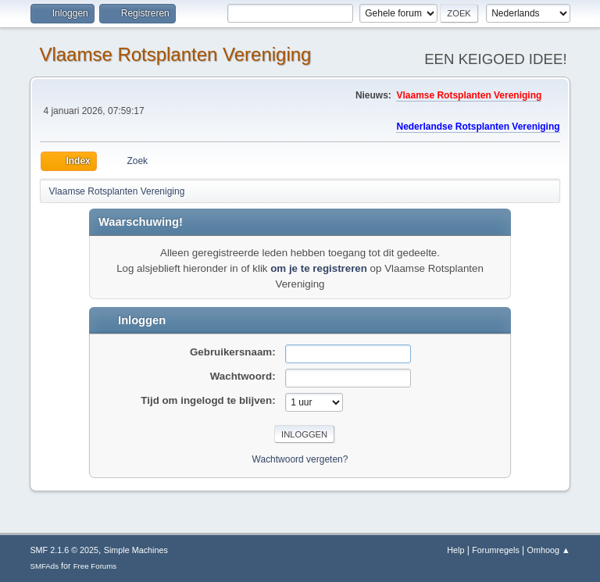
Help (455, 550)
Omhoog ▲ (548, 550)
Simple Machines (136, 550)
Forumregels (496, 550)
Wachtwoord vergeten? (300, 459)
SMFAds (44, 566)
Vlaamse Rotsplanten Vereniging (175, 54)
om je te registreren (318, 268)
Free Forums (95, 566)
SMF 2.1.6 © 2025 (64, 550)
